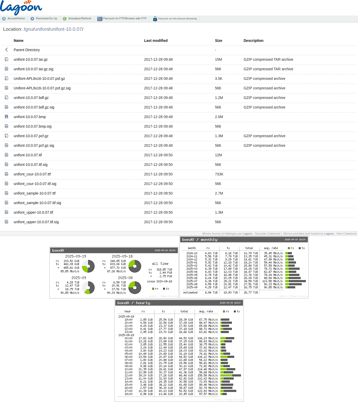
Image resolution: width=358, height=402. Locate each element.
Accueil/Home (16, 18)
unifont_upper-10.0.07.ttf (33, 212)
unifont (41, 29)
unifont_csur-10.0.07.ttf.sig (35, 184)
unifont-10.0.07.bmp (30, 117)
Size (218, 40)
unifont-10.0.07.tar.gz (31, 59)
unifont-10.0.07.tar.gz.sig (33, 69)
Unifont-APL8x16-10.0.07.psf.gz (39, 78)
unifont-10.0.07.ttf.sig (31, 165)
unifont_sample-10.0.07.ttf (35, 193)
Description (253, 40)
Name (19, 40)
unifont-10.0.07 (66, 29)
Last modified (156, 40)
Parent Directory (27, 50)
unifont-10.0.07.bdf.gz (31, 98)
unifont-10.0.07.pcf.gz (31, 136)
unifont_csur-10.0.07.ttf (32, 174)
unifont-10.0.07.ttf (28, 155)
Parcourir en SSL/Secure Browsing (177, 18)
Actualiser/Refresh (79, 18)
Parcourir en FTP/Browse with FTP (124, 18)
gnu (29, 29)
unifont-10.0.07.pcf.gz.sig (34, 145)
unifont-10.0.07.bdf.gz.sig (34, 107)
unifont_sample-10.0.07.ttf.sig (37, 203)
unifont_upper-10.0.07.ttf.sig (36, 222)
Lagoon (248, 233)
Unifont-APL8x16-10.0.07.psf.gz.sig (42, 88)
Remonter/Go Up (46, 18)
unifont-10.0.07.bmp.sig (32, 126)
